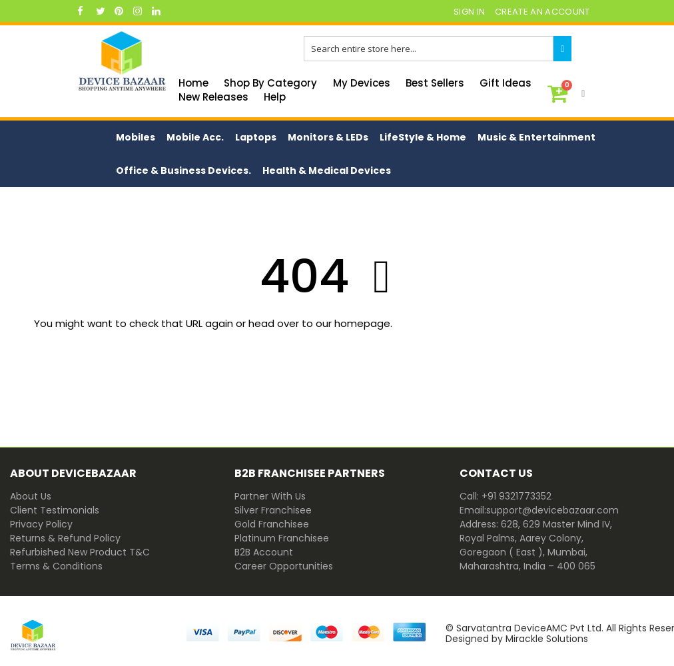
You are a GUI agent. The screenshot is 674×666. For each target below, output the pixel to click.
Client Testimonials (54, 510)
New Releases (213, 97)
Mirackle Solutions (547, 638)
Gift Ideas (505, 83)
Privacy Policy (41, 524)
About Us (30, 496)
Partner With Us (270, 496)
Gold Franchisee (271, 524)
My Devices (361, 83)
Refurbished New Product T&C (80, 552)
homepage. (363, 323)
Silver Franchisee (273, 510)
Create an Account (542, 12)
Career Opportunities (283, 566)
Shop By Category (270, 83)
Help (275, 97)
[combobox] (428, 48)
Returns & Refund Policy (65, 538)
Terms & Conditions (56, 566)
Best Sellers (435, 83)
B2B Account (263, 552)
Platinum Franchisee (281, 538)
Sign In (469, 12)
